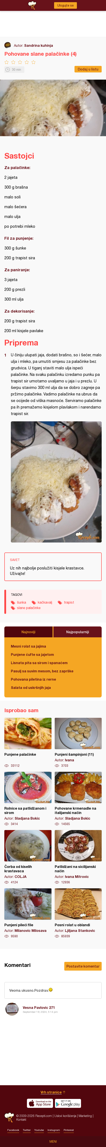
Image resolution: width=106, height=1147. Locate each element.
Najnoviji (28, 632)
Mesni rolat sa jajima (28, 646)
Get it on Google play (68, 1103)
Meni (53, 1141)
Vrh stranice (51, 1092)
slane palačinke (29, 608)
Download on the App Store (40, 1103)
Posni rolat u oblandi (78, 913)
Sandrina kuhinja (38, 45)
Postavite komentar (82, 966)
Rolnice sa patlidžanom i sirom (27, 799)
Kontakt (21, 1119)
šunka (21, 602)
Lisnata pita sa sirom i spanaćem (39, 663)
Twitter (27, 1130)
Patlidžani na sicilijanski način (78, 857)
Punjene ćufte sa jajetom (32, 654)
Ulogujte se (65, 5)
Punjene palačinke (27, 743)
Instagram (54, 1130)
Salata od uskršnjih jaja (31, 687)
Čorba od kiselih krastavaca (27, 857)
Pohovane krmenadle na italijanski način (78, 799)
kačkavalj (45, 602)
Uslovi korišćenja (65, 1116)
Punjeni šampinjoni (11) (78, 743)
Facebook (13, 1130)
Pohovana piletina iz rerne (33, 679)
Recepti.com (9, 1117)
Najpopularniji (77, 632)
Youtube (39, 1130)
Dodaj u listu (88, 69)
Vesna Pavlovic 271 (39, 1007)
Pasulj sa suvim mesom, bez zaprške (42, 671)
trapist (69, 602)
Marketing (85, 1116)
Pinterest (69, 1130)
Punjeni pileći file (27, 913)
